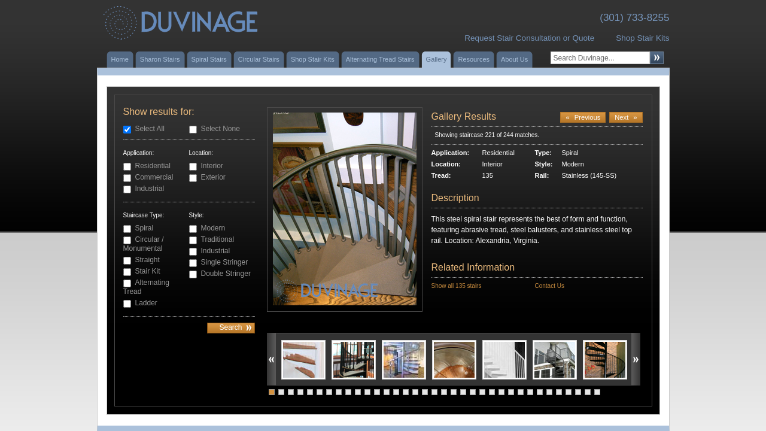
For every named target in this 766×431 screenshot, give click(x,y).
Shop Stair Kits (642, 38)
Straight (147, 260)
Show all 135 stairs (456, 286)
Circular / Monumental (143, 244)
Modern (213, 228)
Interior (212, 166)
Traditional (218, 239)
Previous (583, 117)
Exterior (213, 177)
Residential (153, 166)
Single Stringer (224, 262)
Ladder (146, 303)
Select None (220, 129)
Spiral (144, 228)
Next (626, 117)
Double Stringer (226, 273)
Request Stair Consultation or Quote (529, 38)
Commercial (154, 177)
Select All (150, 129)
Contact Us (549, 286)
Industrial (150, 188)
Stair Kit (147, 271)
